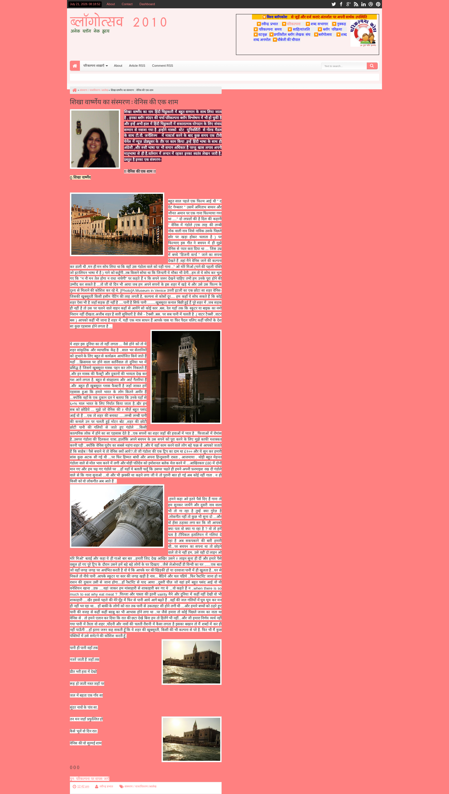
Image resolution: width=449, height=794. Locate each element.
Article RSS (137, 65)
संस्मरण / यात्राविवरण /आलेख (140, 786)
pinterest (378, 4)
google (348, 4)
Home (75, 66)
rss (356, 4)
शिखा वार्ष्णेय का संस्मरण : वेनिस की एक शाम (124, 101)
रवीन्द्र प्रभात (106, 786)
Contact (127, 4)
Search (372, 65)
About (111, 4)
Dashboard (147, 4)
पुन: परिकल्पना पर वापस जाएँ (89, 779)
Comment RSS (162, 65)
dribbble (371, 4)
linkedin (363, 4)
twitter (333, 4)
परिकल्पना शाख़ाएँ (93, 65)
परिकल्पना (291, 23)
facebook (341, 4)
